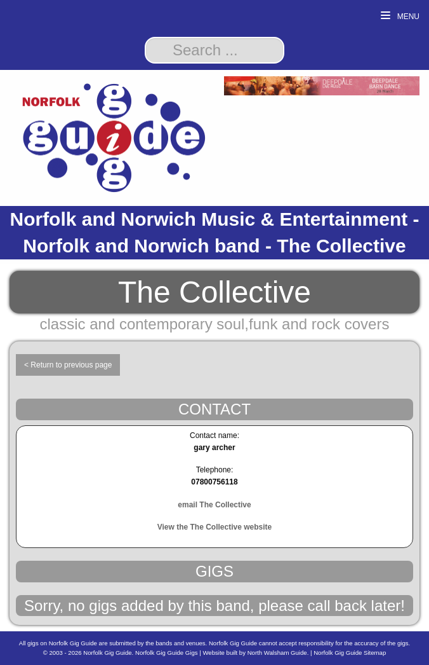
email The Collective (214, 504)
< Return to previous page (68, 364)
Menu (400, 16)
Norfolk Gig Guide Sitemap (350, 652)
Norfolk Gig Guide (107, 652)
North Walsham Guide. (278, 652)
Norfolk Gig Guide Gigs (166, 652)
